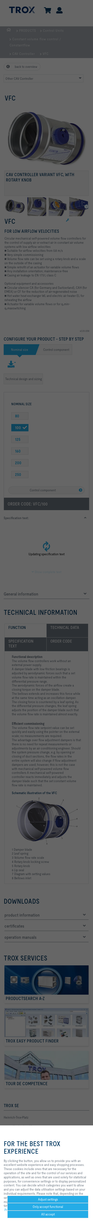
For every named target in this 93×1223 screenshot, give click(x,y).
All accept (48, 1214)
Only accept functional (48, 1207)
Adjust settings (48, 1199)
